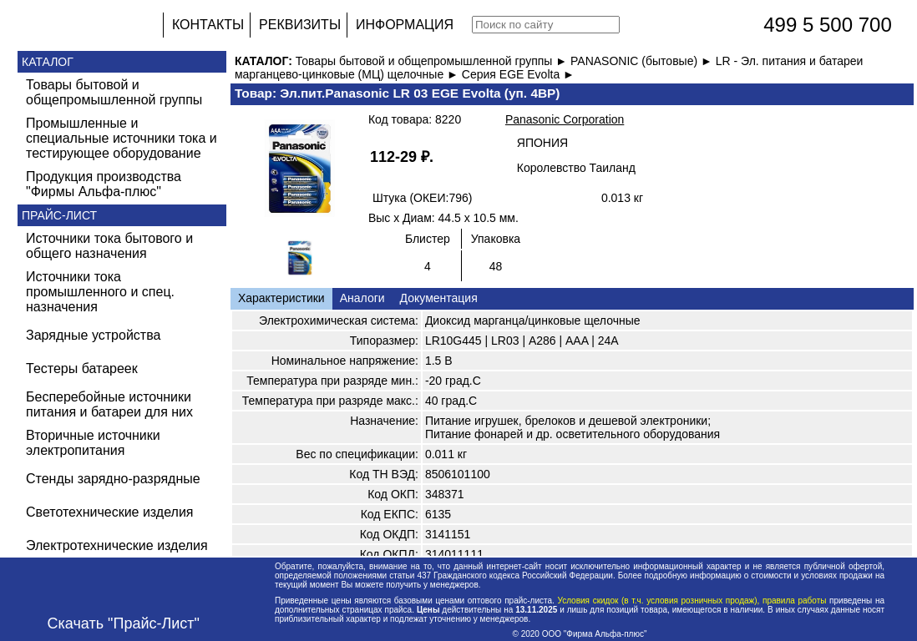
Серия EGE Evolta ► (518, 74)
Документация (439, 298)
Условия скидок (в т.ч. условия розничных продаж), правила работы (692, 600)
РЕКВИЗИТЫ (300, 25)
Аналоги (362, 298)
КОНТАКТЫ (208, 25)
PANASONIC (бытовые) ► (643, 61)
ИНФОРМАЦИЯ (404, 25)
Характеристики (281, 298)
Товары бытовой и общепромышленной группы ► (433, 61)
